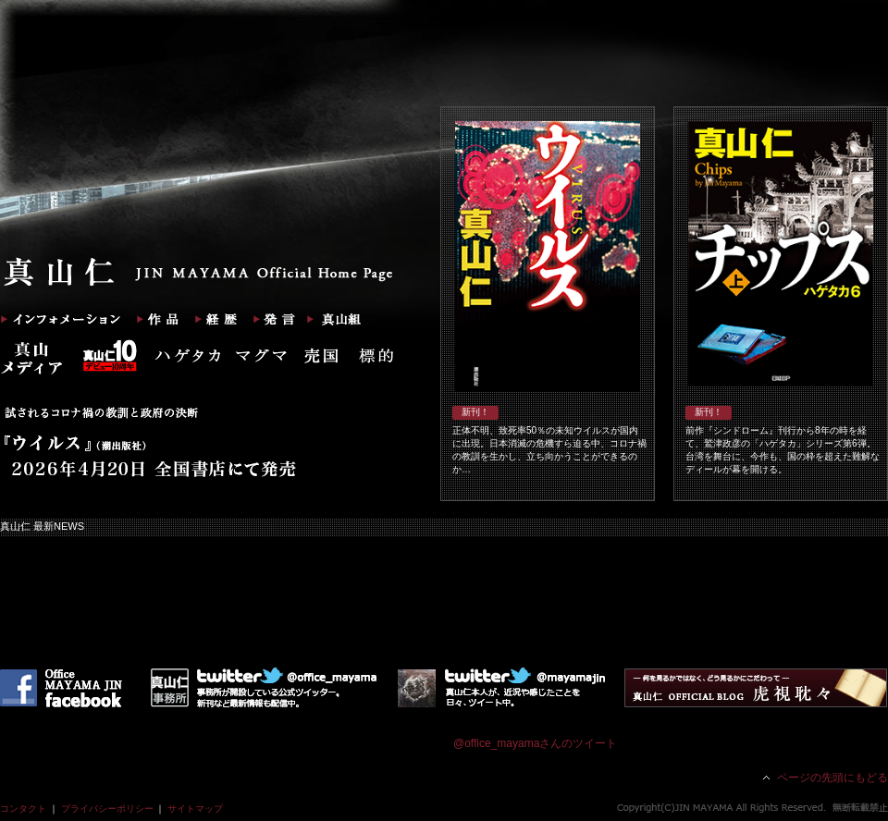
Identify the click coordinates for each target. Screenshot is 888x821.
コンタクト (23, 808)
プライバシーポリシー (107, 808)
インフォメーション (61, 319)
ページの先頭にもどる (832, 777)
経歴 (212, 319)
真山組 (331, 319)
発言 (271, 319)
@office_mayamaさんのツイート (535, 743)
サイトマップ (195, 808)
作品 (152, 319)
